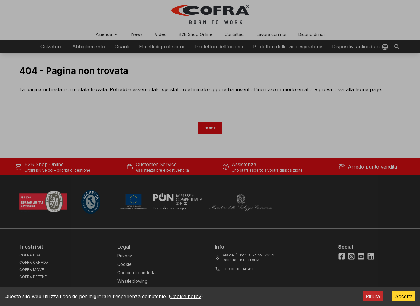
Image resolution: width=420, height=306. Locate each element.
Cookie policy (185, 296)
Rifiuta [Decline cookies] (373, 296)
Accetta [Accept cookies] (403, 296)
